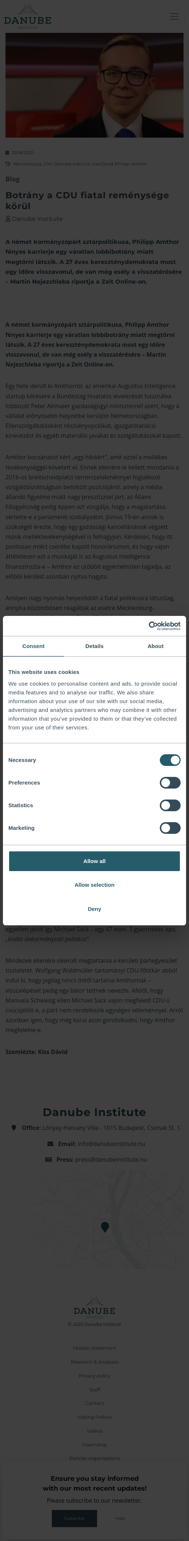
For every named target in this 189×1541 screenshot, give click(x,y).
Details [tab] (94, 646)
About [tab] (155, 646)
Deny (94, 909)
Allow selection (94, 885)
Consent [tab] (33, 646)
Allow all (95, 861)
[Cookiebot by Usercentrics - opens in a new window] (149, 626)
